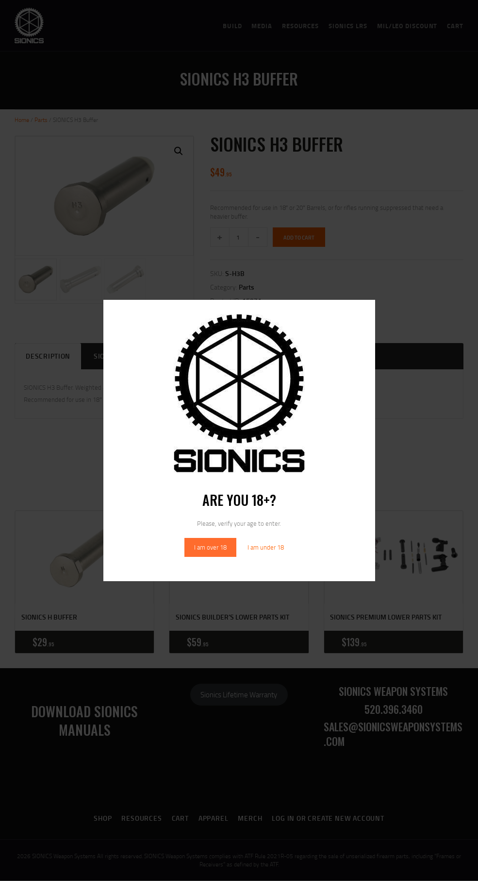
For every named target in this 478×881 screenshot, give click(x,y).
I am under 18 (265, 547)
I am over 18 (210, 547)
